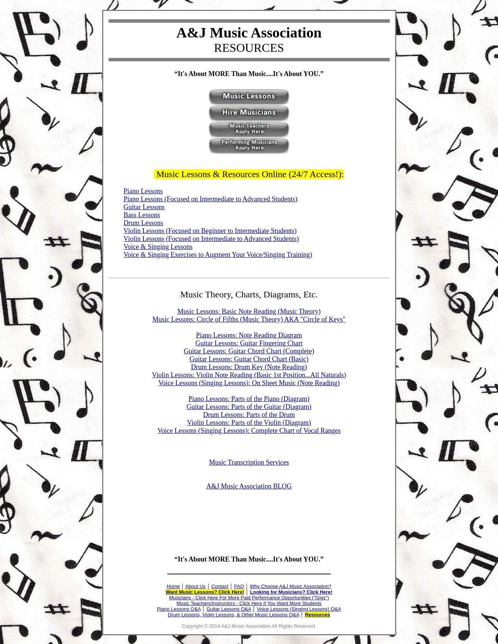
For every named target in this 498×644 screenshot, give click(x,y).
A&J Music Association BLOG (249, 486)
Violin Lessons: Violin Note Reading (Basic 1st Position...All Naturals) (249, 375)
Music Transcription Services (249, 462)
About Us (195, 586)
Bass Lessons (142, 215)
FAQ (239, 586)
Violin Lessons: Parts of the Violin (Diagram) (249, 422)
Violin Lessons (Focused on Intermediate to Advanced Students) (211, 239)
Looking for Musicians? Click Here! (291, 592)
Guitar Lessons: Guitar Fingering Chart (249, 343)
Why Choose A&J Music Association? (290, 586)
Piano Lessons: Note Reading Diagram (249, 335)
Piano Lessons (143, 191)
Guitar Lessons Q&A (229, 609)
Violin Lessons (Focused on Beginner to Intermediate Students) (210, 231)
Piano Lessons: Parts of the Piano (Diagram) (249, 399)
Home (173, 586)
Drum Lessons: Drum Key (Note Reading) (249, 367)
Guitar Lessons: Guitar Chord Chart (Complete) (249, 351)
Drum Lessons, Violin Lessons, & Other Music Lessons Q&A (233, 615)
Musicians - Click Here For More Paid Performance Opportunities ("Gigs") (249, 597)
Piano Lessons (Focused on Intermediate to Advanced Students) (210, 199)
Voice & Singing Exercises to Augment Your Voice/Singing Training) (218, 254)
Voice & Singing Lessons (158, 246)
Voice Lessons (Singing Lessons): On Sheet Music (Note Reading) (249, 383)
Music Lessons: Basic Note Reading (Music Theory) (249, 311)
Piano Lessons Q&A (179, 609)
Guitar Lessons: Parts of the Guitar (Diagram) (249, 407)
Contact (220, 586)
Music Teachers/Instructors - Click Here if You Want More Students (249, 603)
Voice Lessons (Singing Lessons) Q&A (299, 609)
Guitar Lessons (144, 207)
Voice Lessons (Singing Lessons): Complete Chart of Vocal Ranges (249, 430)
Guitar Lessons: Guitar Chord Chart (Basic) (249, 359)
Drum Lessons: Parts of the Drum (249, 414)
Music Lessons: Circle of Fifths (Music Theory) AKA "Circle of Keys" (249, 319)
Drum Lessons (143, 223)
